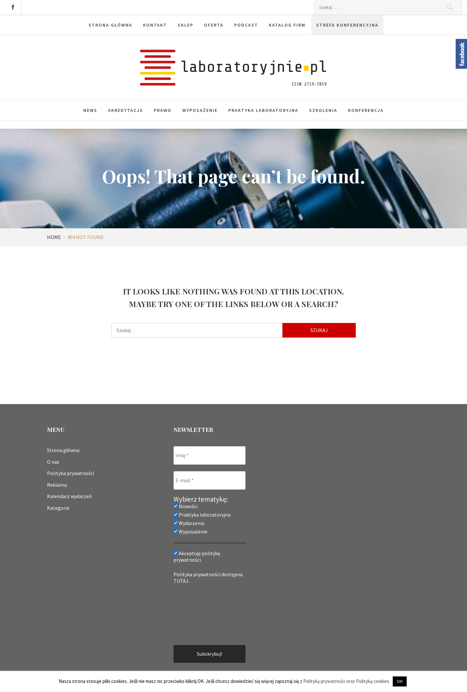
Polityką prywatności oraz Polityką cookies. (346, 681)
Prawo (163, 110)
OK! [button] (400, 681)
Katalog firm (287, 25)
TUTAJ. (181, 581)
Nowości (186, 506)
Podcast (246, 25)
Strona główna (110, 25)
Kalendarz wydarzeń (69, 496)
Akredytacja (125, 110)
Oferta (213, 25)
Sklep (185, 25)
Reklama (57, 485)
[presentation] (200, 614)
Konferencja (366, 110)
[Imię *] (209, 455)
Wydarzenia (189, 523)
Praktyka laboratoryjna (263, 110)
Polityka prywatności (70, 473)
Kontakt (155, 25)
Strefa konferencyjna (347, 25)
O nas (53, 462)
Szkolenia (323, 110)
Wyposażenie (200, 110)
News (90, 110)
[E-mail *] (209, 480)
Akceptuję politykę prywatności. (197, 556)
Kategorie (58, 508)
